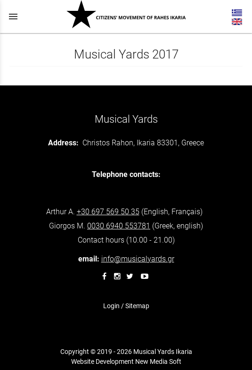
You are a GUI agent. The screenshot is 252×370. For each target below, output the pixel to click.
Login (111, 306)
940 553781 (118, 225)
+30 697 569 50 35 (108, 211)
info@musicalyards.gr (137, 258)
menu (13, 16)
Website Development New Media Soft (126, 361)
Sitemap (137, 306)
